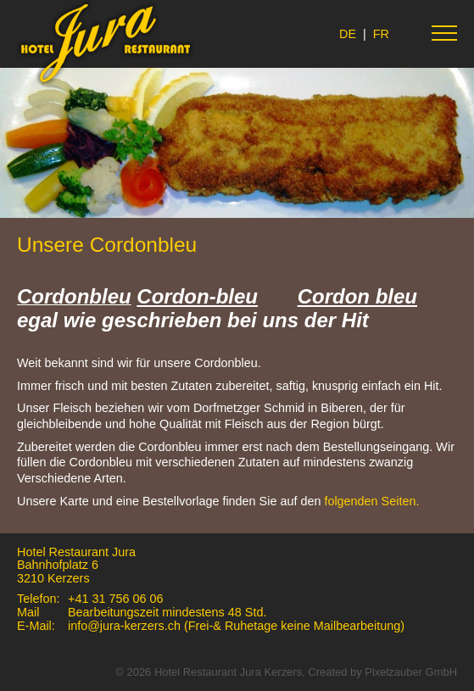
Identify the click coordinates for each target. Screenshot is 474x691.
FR (381, 34)
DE (347, 34)
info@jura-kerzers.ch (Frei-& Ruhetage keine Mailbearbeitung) (239, 625)
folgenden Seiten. (371, 501)
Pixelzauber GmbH (411, 672)
